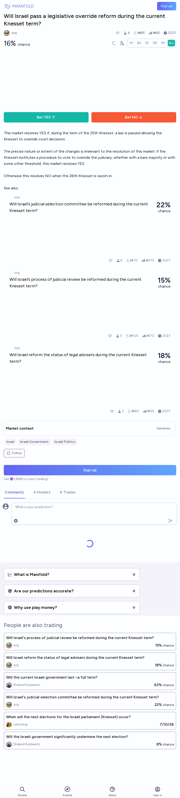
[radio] (131, 43)
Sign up (166, 6)
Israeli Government (34, 442)
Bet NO (134, 117)
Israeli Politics (64, 442)
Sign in (157, 791)
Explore (67, 791)
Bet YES (46, 117)
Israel (10, 442)
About (112, 791)
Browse (22, 791)
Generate (163, 428)
